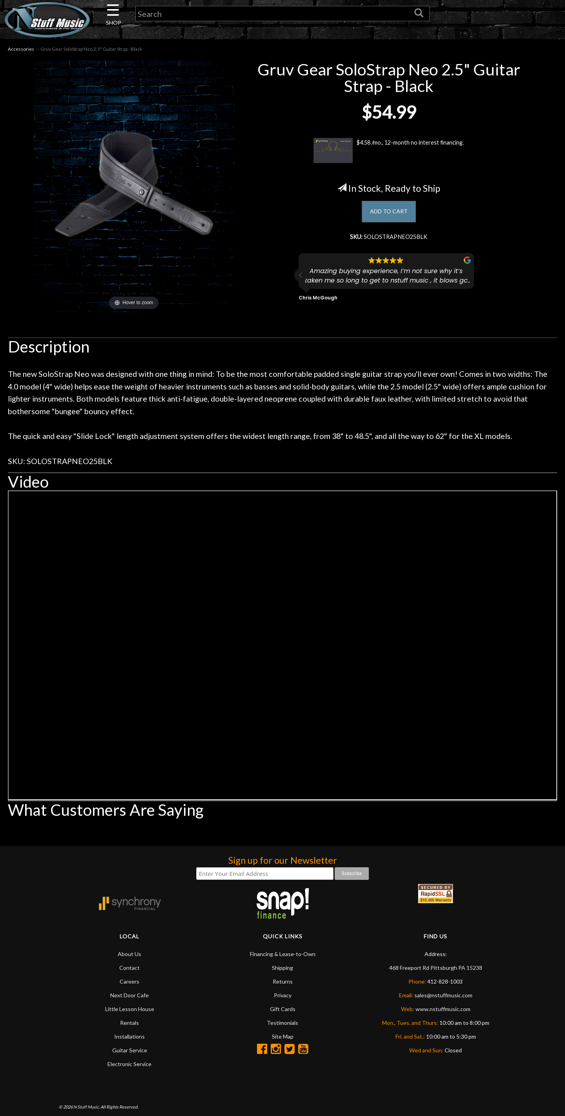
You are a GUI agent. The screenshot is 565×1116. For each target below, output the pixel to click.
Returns (283, 982)
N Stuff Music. (86, 1108)
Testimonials (282, 1024)
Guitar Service (129, 1051)
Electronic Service (129, 1065)
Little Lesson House (129, 1010)
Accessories (21, 50)
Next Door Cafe (129, 996)
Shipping (282, 968)
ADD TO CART (388, 214)
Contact (129, 968)
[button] (301, 281)
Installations (129, 1037)
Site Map (282, 1037)
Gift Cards (282, 1010)
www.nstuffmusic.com (443, 1010)
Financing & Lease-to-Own (282, 955)
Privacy (283, 996)
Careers (129, 982)
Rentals (129, 1024)
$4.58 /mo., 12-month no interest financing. (388, 152)
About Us (129, 955)
